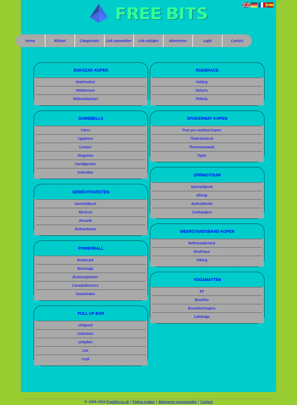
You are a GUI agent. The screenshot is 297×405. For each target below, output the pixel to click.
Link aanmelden (119, 40)
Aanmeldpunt (85, 203)
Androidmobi (201, 203)
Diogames (85, 155)
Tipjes (201, 155)
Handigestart (85, 163)
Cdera (85, 130)
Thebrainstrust (202, 138)
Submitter (85, 172)
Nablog (201, 81)
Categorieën (89, 40)
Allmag (201, 195)
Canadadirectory (85, 285)
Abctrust (85, 212)
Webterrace (85, 90)
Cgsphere (85, 138)
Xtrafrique (202, 251)
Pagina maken (144, 401)
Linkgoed (85, 325)
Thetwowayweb (202, 147)
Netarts (202, 90)
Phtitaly (202, 98)
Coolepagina (202, 212)
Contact (237, 40)
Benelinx (202, 299)
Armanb (85, 220)
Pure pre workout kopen (201, 130)
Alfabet (60, 40)
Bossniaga (85, 268)
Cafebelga (202, 316)
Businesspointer (85, 277)
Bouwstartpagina (201, 308)
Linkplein (85, 342)
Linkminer (85, 333)
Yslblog (201, 260)
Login (207, 40)
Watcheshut (85, 81)
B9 (202, 291)
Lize (85, 350)
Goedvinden (85, 293)
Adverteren (178, 40)
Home (30, 40)
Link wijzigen (148, 40)
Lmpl (85, 359)
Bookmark (85, 260)
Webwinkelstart (85, 98)
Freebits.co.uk (118, 401)
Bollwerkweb (85, 229)
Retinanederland (201, 243)
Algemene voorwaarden (178, 401)
